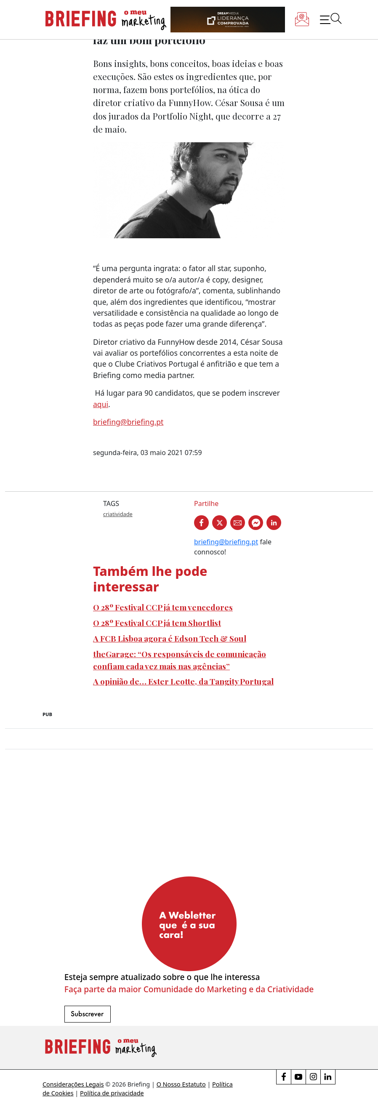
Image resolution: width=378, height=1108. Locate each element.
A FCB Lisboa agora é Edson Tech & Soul (169, 638)
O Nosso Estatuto (181, 1084)
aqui (100, 404)
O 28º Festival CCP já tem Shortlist (157, 622)
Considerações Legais (73, 1084)
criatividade (118, 514)
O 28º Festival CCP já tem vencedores (163, 607)
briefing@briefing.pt (128, 422)
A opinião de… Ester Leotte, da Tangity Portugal (183, 681)
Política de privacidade (112, 1093)
